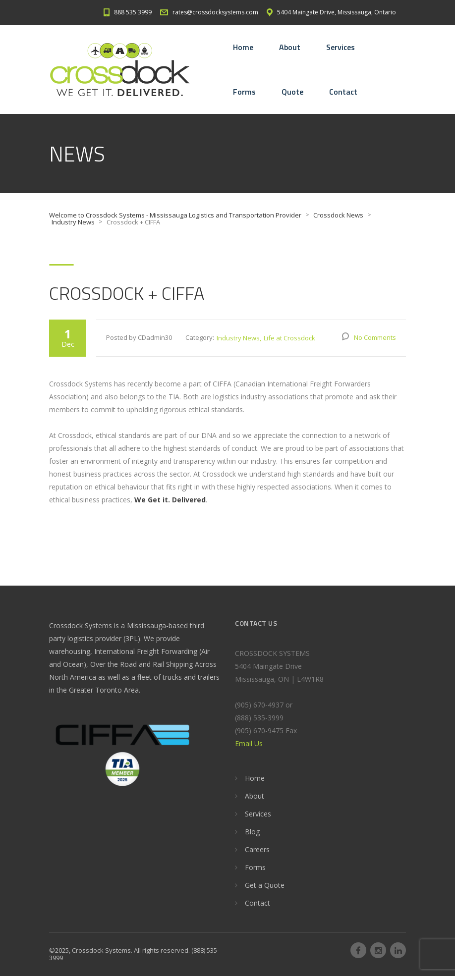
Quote (292, 92)
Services (340, 47)
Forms (244, 92)
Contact (343, 92)
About (289, 47)
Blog (252, 831)
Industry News (238, 337)
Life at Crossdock (289, 337)
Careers (257, 849)
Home (243, 47)
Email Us (249, 743)
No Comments (375, 337)
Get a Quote (264, 885)
